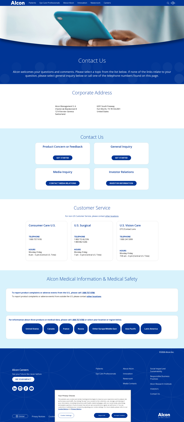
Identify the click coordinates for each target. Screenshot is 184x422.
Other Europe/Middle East (104, 328)
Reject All (102, 415)
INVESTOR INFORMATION (121, 183)
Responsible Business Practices (159, 377)
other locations (112, 216)
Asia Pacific (130, 328)
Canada (51, 328)
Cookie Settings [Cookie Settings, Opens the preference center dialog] (66, 415)
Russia (81, 328)
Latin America (151, 328)
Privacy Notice (76, 409)
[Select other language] (173, 3)
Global (21, 416)
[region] (93, 406)
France (66, 328)
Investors (154, 389)
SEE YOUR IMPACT (23, 379)
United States (32, 328)
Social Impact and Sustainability (157, 370)
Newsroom (95, 3)
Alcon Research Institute (161, 384)
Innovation (82, 3)
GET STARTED (62, 158)
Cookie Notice (63, 409)
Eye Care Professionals (50, 3)
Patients (32, 3)
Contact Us (155, 394)
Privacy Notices (38, 416)
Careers (107, 3)
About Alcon (68, 3)
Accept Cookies (119, 415)
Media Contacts (130, 383)
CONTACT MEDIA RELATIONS (62, 183)
